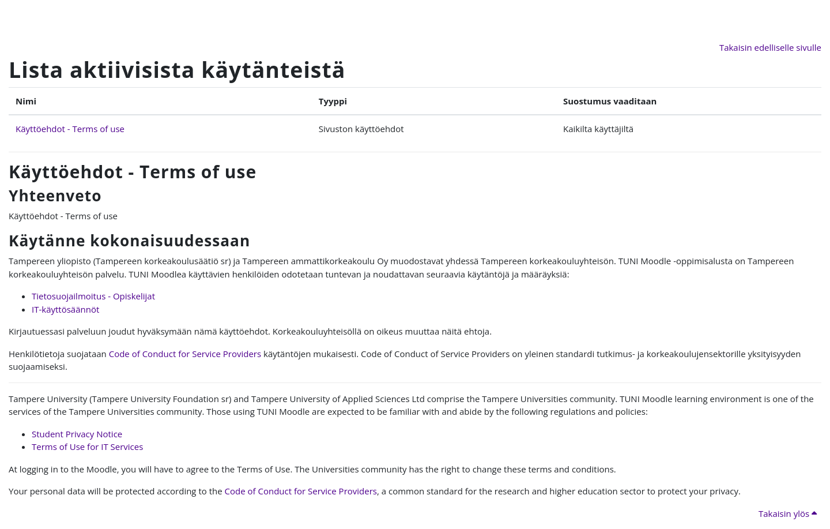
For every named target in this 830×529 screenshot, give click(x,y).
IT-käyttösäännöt (65, 309)
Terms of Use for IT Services (87, 446)
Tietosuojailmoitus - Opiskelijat (93, 296)
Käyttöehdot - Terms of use (70, 128)
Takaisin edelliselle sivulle (770, 47)
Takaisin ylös (788, 513)
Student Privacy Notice (77, 434)
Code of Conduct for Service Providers (185, 353)
